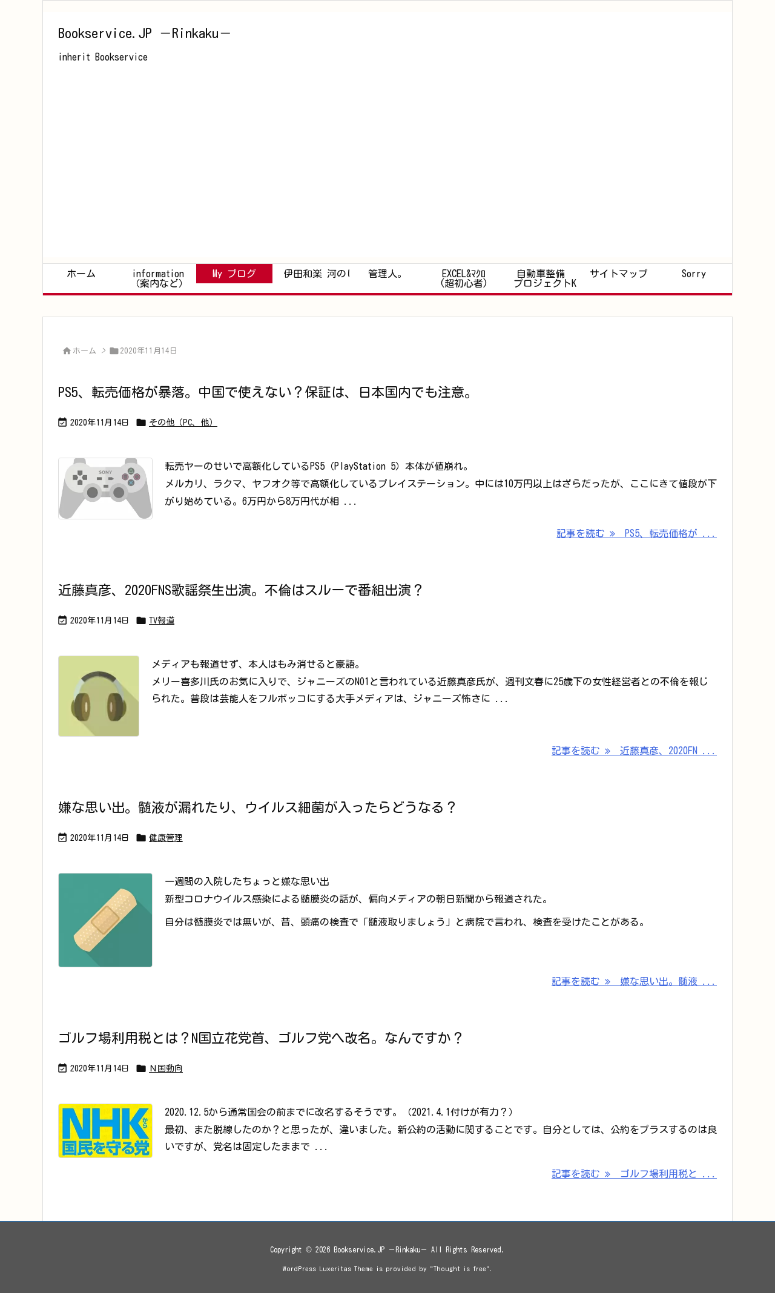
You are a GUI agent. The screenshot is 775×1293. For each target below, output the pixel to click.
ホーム (84, 351)
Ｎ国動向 (166, 1068)
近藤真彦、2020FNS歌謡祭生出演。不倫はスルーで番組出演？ (241, 590)
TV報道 (161, 620)
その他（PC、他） (183, 422)
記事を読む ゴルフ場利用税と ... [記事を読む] (634, 1174)
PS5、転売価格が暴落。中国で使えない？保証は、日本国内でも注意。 (268, 392)
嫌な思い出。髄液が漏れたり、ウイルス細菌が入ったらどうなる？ (258, 807)
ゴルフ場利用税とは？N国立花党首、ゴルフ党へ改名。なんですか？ (261, 1038)
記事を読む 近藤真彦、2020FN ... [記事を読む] (634, 750)
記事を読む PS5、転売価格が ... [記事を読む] (636, 533)
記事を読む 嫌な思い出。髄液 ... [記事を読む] (634, 981)
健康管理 (166, 838)
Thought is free (460, 1268)
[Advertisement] (387, 172)
